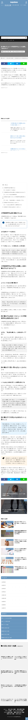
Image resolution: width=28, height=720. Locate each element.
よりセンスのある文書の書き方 (10, 194)
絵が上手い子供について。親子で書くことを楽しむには (20, 523)
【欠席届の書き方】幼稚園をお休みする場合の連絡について (20, 686)
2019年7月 (4, 585)
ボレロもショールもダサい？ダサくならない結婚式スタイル (7, 700)
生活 (9, 40)
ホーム (2, 5)
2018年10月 (4, 598)
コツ (11, 51)
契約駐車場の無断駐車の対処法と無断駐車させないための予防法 (20, 532)
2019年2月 (4, 591)
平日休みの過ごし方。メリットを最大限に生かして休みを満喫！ (20, 568)
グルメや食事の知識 (6, 621)
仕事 (13, 40)
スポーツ (5, 40)
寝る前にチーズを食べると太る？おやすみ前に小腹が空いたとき (7, 686)
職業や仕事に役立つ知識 (7, 637)
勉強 (13, 51)
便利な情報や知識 (15, 5)
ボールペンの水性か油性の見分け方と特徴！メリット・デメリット (20, 550)
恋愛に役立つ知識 (6, 631)
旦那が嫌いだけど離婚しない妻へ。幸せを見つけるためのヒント (7, 658)
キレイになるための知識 (7, 618)
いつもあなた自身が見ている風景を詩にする (12, 205)
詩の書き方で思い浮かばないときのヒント (10, 202)
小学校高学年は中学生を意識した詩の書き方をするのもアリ (13, 192)
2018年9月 (4, 601)
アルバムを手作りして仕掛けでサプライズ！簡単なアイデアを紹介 (20, 658)
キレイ (2, 40)
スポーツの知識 (23, 5)
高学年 (22, 51)
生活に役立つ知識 (8, 5)
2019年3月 (4, 588)
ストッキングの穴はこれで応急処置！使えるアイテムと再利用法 (20, 700)
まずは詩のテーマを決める (9, 190)
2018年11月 (4, 595)
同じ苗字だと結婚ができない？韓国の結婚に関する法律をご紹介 (7, 672)
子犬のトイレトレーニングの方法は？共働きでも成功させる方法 (20, 541)
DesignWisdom (14, 2)
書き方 (18, 51)
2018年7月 (4, 608)
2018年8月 (4, 604)
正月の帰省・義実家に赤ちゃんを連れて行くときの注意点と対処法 (20, 672)
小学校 (16, 51)
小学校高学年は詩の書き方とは (8, 188)
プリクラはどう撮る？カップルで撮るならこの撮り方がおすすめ (20, 559)
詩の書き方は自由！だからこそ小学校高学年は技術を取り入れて (13, 197)
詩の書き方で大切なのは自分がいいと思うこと (11, 207)
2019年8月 (4, 582)
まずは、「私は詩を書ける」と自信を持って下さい (13, 200)
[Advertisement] (14, 21)
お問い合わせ (18, 713)
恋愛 (11, 40)
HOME (3, 58)
